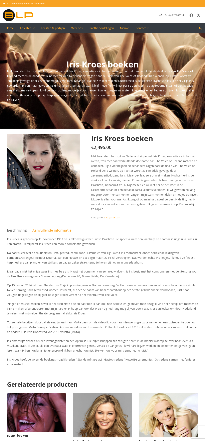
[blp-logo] (18, 15)
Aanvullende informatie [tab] (51, 230)
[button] (33, 28)
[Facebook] (191, 15)
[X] (198, 15)
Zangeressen (112, 217)
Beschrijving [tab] (17, 230)
